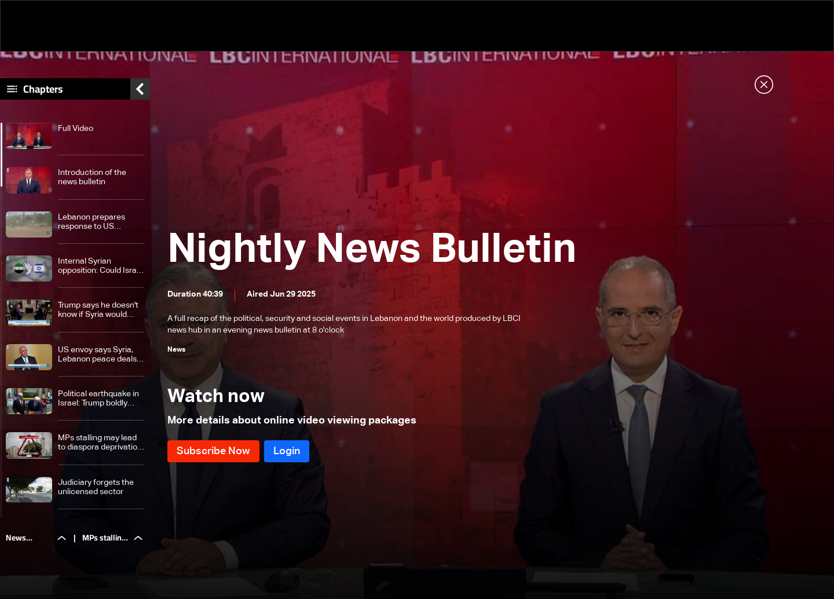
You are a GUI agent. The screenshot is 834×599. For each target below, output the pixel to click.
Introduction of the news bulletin (92, 177)
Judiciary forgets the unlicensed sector (96, 487)
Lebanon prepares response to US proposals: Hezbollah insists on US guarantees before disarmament (96, 222)
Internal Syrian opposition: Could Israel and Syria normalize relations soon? (100, 266)
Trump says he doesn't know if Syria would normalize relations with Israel (101, 310)
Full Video (75, 129)
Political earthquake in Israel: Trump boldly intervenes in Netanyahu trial (98, 399)
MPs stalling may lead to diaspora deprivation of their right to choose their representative (100, 443)
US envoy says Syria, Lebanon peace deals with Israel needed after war (101, 355)
